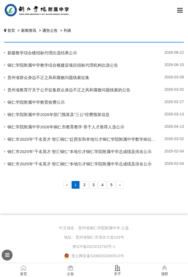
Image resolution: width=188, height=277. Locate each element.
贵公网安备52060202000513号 (94, 256)
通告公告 (50, 30)
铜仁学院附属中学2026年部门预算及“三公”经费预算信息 (58, 114)
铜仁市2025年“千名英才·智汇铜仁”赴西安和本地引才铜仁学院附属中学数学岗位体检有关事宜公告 (95, 139)
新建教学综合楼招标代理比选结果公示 (42, 52)
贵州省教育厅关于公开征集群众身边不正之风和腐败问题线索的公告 (68, 89)
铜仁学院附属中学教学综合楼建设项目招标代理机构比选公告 (62, 65)
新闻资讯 (28, 30)
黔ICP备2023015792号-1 (94, 246)
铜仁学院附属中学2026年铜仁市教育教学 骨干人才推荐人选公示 (65, 127)
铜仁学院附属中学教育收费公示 (36, 102)
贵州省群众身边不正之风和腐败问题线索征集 (48, 77)
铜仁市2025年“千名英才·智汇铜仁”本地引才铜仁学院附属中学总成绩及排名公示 (79, 151)
